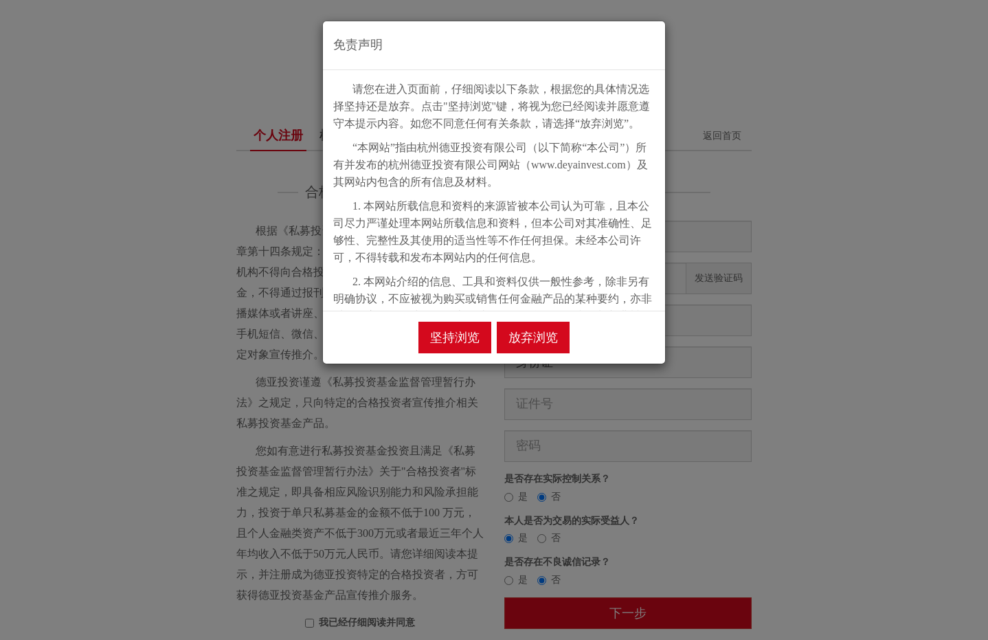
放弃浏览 (533, 337)
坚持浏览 (455, 337)
